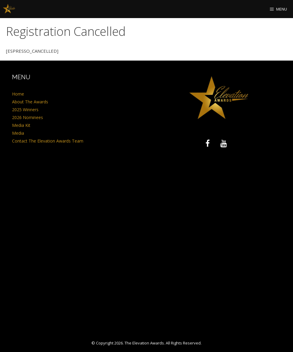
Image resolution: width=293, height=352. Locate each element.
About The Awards (30, 102)
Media (18, 133)
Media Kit (21, 125)
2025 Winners (25, 109)
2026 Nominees (27, 117)
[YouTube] (224, 144)
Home (18, 94)
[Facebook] (207, 144)
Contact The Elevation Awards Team (47, 141)
